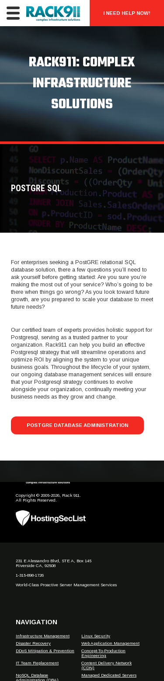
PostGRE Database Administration (77, 425)
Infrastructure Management (43, 635)
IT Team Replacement (37, 662)
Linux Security (95, 635)
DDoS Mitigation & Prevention (45, 650)
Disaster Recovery (33, 643)
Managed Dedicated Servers (108, 675)
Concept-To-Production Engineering (103, 653)
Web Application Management (110, 643)
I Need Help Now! (126, 13)
